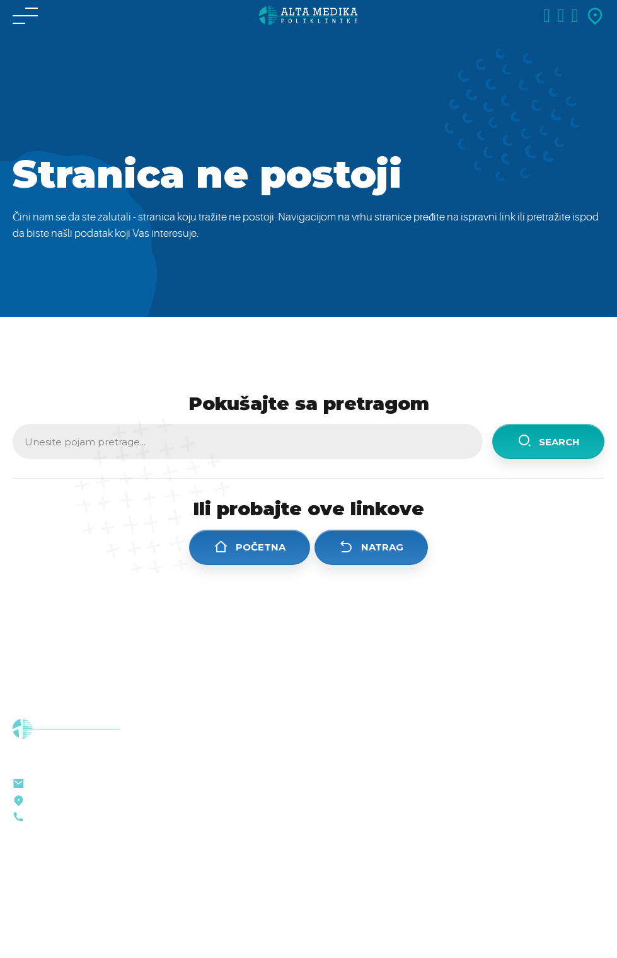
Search (548, 441)
